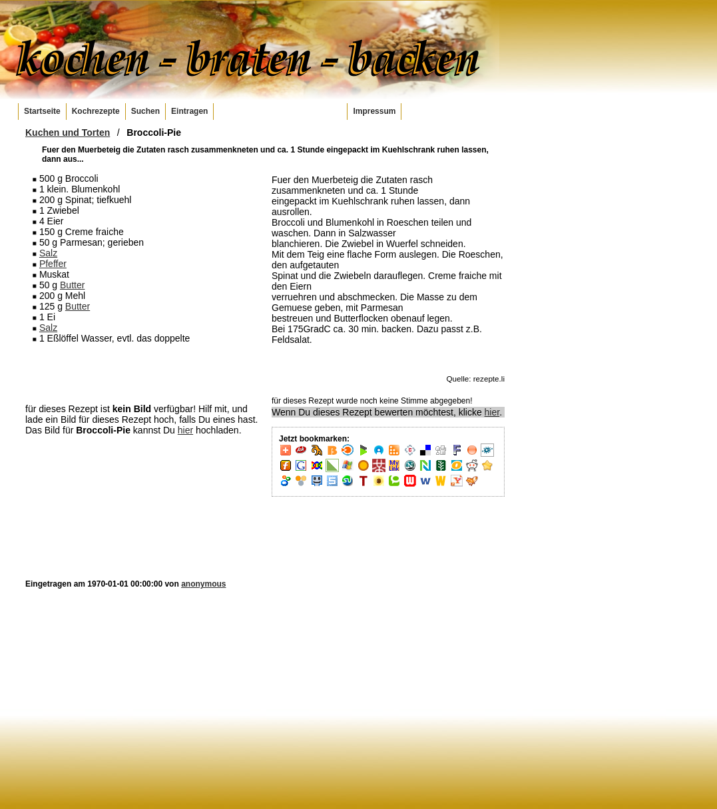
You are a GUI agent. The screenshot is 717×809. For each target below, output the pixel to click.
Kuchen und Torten (67, 132)
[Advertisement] (142, 373)
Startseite (42, 111)
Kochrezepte (96, 111)
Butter (72, 285)
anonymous (203, 584)
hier (185, 430)
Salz (48, 253)
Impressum (374, 111)
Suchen (145, 111)
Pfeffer (53, 263)
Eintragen (189, 111)
